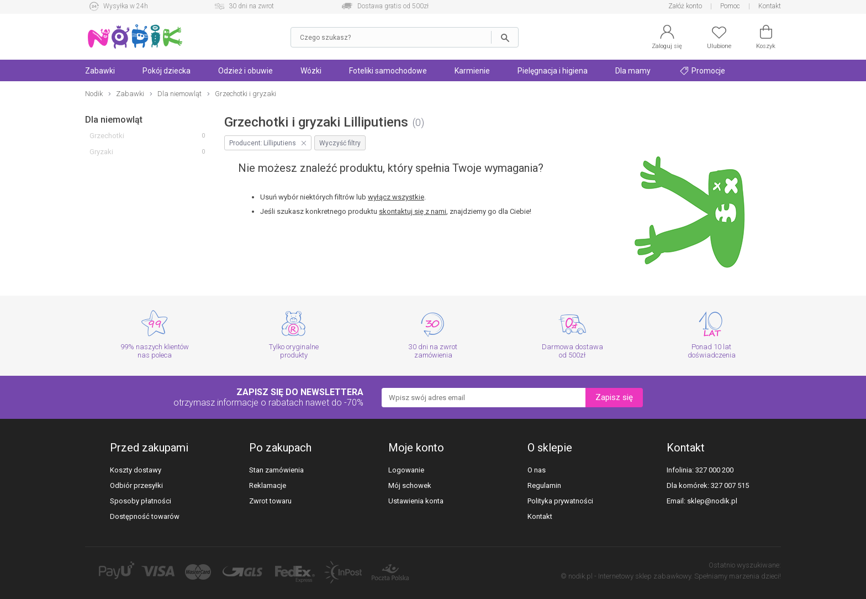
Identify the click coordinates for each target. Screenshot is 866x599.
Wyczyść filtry (340, 143)
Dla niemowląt (113, 119)
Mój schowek (409, 485)
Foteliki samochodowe (388, 70)
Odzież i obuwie (245, 70)
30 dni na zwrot (251, 6)
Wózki (310, 70)
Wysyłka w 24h (125, 6)
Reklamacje (267, 485)
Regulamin (544, 485)
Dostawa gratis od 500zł (393, 6)
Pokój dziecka (166, 70)
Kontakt (769, 6)
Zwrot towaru (270, 501)
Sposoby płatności (140, 501)
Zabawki (100, 70)
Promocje (702, 70)
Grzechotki (106, 136)
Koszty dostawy (135, 470)
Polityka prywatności (560, 501)
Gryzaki (101, 152)
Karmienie (472, 70)
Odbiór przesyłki (136, 485)
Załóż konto (685, 6)
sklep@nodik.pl (712, 501)
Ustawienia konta (415, 501)
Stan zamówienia (276, 470)
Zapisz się (614, 397)
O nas (536, 470)
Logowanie (406, 470)
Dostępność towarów (144, 516)
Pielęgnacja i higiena (553, 70)
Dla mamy (633, 70)
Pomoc (730, 6)
